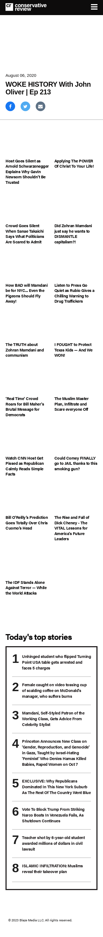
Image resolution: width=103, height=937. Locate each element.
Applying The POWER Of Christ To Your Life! (74, 163)
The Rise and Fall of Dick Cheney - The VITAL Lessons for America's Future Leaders (71, 527)
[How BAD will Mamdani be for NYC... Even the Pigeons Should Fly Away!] (27, 267)
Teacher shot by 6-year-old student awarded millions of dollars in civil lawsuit (53, 843)
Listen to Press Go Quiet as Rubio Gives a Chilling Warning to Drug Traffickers (74, 293)
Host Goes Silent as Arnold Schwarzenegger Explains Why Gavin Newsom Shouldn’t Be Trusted (27, 171)
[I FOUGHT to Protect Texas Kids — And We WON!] (76, 327)
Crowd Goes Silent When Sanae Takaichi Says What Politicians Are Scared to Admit (24, 233)
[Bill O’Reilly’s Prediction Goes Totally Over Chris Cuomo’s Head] (27, 500)
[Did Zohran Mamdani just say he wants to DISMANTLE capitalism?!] (76, 208)
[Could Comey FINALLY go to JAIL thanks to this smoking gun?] (76, 440)
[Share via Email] (40, 106)
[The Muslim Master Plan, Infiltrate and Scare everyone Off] (76, 381)
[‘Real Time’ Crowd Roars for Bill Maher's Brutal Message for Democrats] (27, 381)
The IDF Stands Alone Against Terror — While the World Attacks (25, 587)
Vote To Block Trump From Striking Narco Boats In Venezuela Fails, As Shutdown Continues (53, 814)
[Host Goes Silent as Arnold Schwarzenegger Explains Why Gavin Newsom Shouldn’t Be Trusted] (27, 143)
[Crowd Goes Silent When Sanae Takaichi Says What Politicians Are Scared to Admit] (27, 208)
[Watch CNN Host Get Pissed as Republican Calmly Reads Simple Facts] (27, 440)
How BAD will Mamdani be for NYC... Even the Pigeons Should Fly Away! (26, 293)
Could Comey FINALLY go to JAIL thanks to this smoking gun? (76, 463)
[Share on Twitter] (25, 106)
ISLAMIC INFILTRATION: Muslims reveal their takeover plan (52, 868)
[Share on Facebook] (10, 106)
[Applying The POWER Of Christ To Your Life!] (76, 143)
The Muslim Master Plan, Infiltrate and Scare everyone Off (71, 404)
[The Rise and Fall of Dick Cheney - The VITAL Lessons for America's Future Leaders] (76, 500)
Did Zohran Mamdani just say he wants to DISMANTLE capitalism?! (73, 233)
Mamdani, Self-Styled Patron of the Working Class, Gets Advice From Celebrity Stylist (53, 718)
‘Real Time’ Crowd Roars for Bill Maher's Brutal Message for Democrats (24, 406)
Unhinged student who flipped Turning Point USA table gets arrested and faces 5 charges (56, 662)
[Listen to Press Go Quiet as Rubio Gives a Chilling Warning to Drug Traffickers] (76, 267)
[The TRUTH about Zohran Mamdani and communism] (27, 327)
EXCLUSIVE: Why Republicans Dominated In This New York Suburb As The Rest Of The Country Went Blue (56, 786)
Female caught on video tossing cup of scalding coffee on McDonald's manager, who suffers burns (54, 690)
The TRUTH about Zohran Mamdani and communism (24, 350)
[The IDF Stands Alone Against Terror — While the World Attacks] (27, 564)
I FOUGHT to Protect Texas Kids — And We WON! (73, 350)
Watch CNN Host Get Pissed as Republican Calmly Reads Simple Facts (24, 466)
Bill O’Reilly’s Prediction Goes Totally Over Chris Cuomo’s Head (26, 522)
